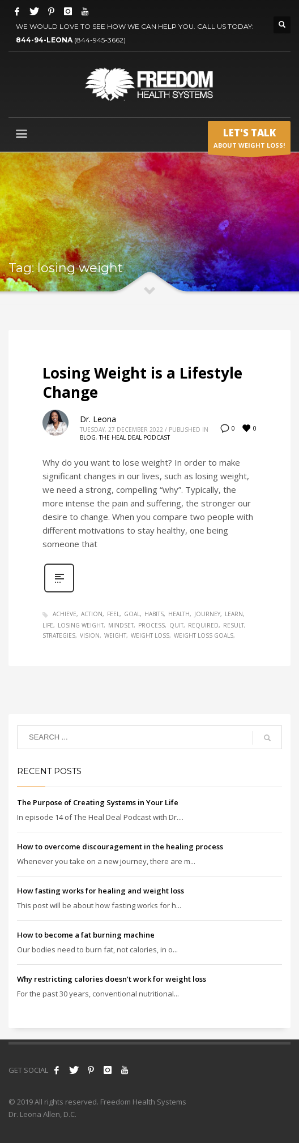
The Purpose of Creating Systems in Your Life (97, 802)
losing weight (81, 625)
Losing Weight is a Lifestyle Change (142, 382)
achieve (64, 614)
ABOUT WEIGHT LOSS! (249, 140)
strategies (58, 635)
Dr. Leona (98, 419)
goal (132, 614)
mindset (121, 625)
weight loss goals (203, 635)
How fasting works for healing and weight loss (100, 891)
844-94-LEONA (45, 40)
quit (176, 625)
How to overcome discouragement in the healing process (120, 846)
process (151, 625)
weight (115, 635)
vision (90, 635)
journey (207, 614)
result (233, 625)
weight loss (150, 635)
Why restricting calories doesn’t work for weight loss (111, 979)
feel (113, 614)
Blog (88, 437)
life (47, 625)
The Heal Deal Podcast (134, 437)
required (203, 625)
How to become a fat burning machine (86, 935)
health (179, 614)
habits (154, 614)
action (91, 614)
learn (234, 614)
